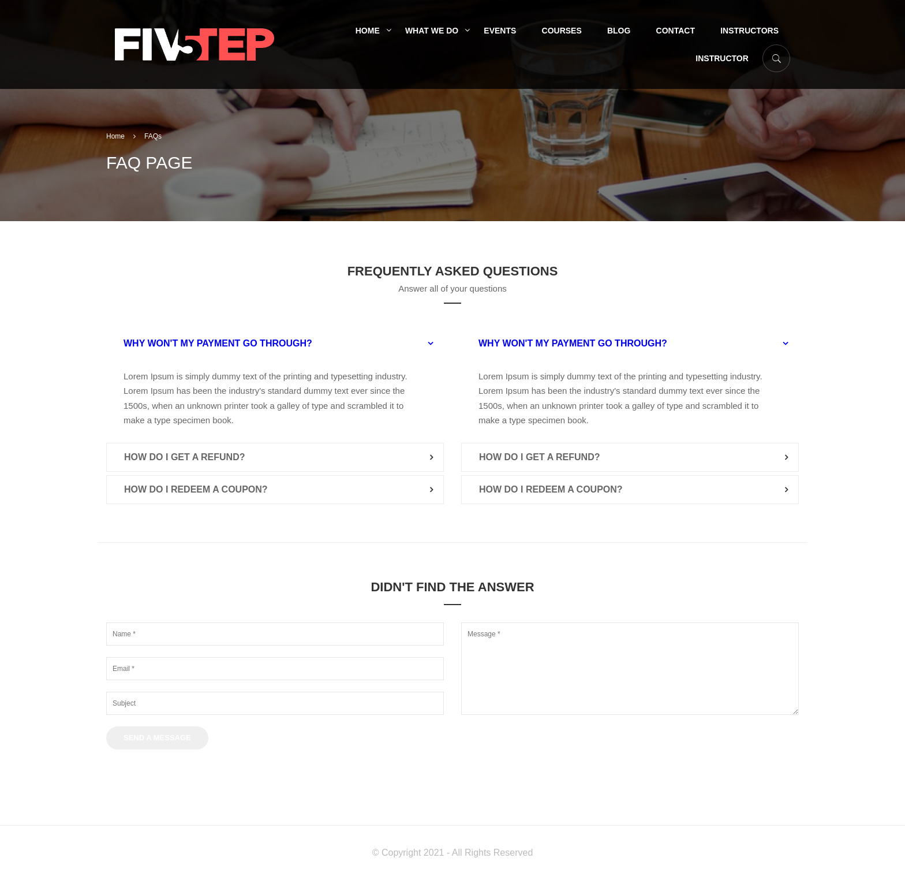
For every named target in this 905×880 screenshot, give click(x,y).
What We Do (431, 30)
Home (368, 30)
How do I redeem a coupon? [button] (196, 489)
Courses (562, 30)
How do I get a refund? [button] (184, 457)
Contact (675, 30)
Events (500, 30)
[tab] (275, 343)
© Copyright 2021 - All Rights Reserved (452, 852)
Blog (618, 30)
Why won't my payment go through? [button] (218, 343)
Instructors (749, 30)
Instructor (722, 58)
